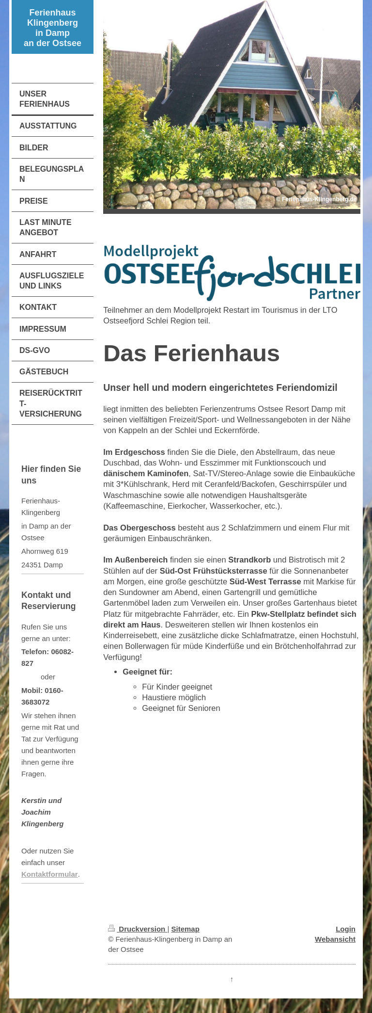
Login (346, 929)
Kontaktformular (49, 874)
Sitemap (185, 929)
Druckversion (137, 929)
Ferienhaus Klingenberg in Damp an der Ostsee (52, 28)
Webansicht (335, 939)
